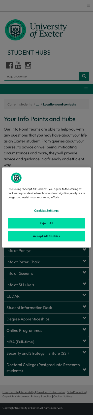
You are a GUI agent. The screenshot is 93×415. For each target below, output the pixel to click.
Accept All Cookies (46, 236)
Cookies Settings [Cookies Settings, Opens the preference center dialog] (46, 210)
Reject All (46, 223)
